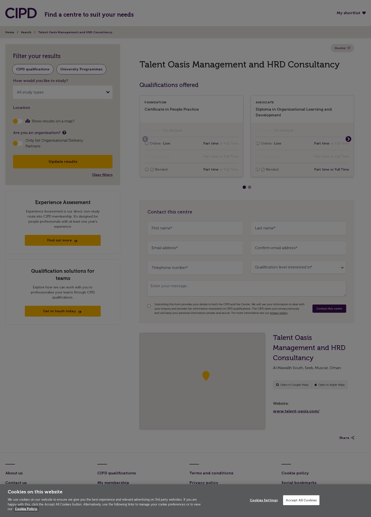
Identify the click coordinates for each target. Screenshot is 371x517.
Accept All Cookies (301, 500)
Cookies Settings (264, 500)
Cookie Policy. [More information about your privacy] (26, 509)
